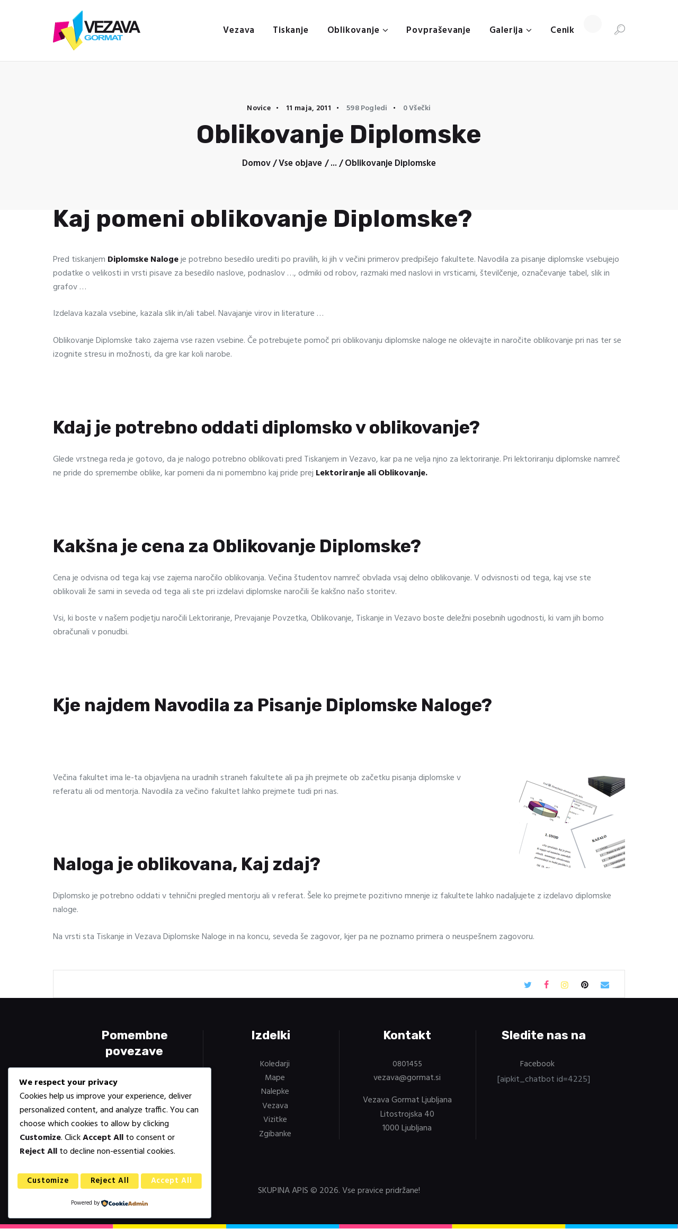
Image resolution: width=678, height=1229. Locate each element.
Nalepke (275, 1092)
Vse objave (300, 163)
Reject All (110, 1181)
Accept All (171, 1181)
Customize (48, 1181)
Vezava (275, 1106)
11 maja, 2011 (308, 108)
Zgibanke (275, 1133)
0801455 (407, 1064)
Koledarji (275, 1064)
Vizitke (275, 1120)
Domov (256, 163)
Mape (275, 1078)
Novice (259, 108)
